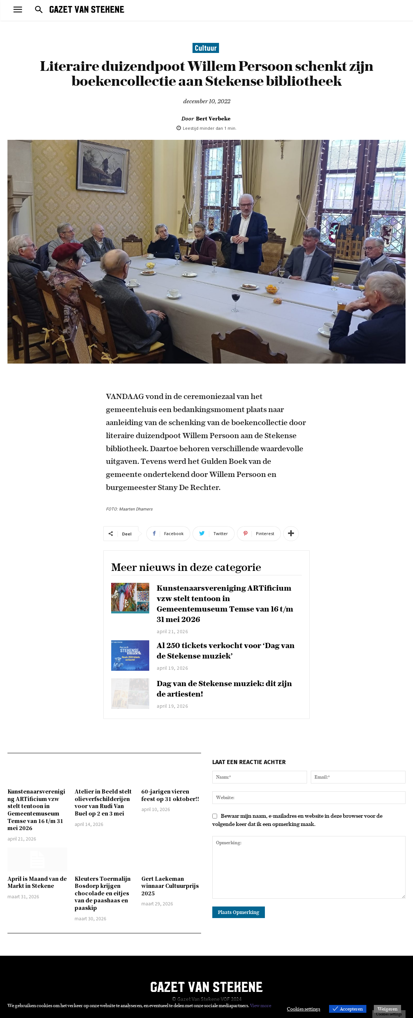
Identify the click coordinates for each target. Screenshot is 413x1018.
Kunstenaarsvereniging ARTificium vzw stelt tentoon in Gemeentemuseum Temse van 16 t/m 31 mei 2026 (36, 810)
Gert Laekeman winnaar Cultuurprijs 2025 (170, 886)
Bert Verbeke (213, 119)
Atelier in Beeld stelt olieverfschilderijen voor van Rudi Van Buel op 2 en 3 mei (103, 802)
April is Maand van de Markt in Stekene (37, 882)
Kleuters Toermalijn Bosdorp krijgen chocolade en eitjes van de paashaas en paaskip (103, 893)
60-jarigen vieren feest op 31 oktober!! (170, 795)
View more (260, 1005)
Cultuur (206, 48)
